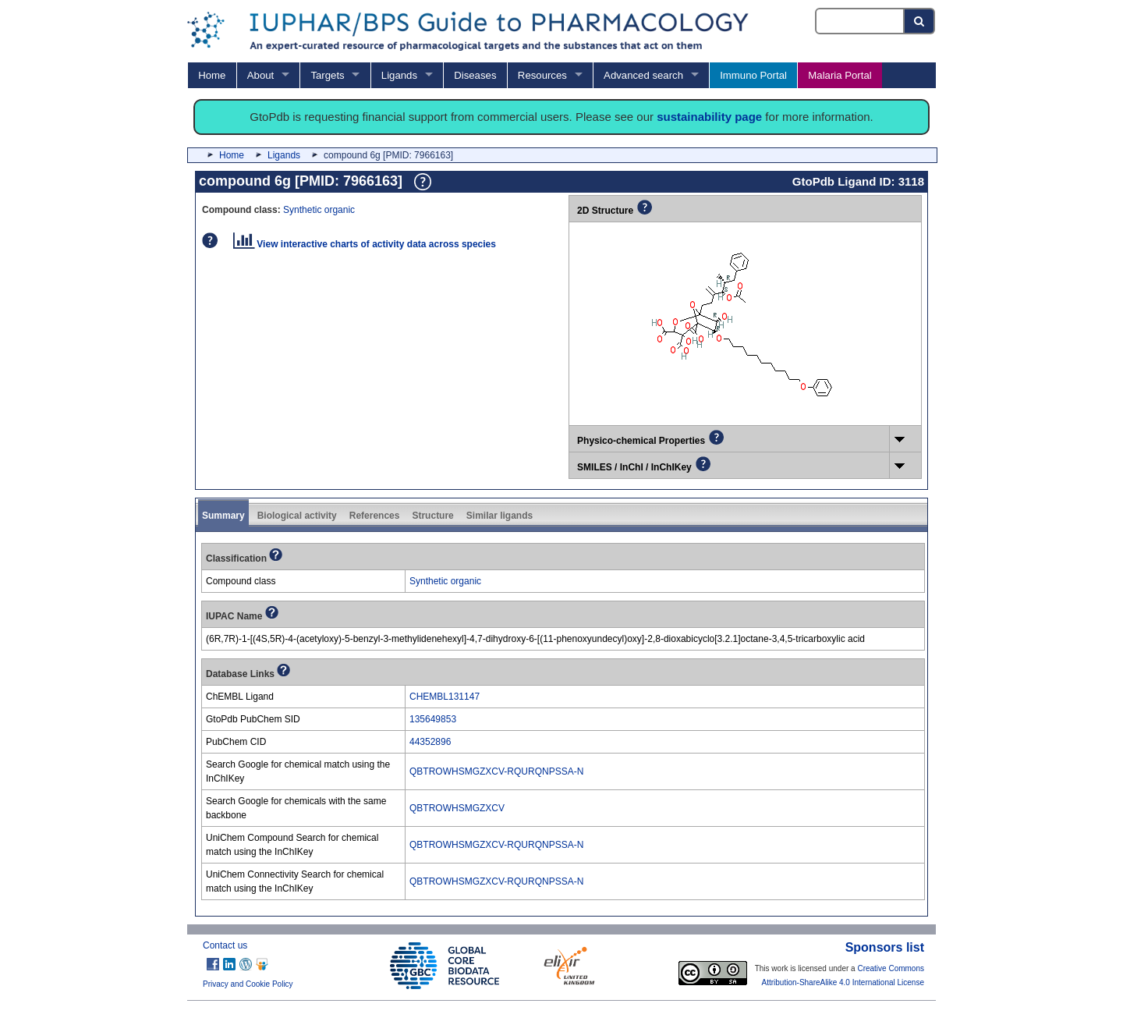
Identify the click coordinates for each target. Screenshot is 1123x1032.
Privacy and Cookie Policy (248, 984)
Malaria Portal (839, 75)
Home (211, 75)
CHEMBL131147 (444, 696)
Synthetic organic (319, 209)
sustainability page (709, 116)
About (260, 75)
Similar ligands (499, 515)
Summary (223, 515)
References (374, 515)
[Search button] (920, 21)
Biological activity (297, 515)
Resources (542, 75)
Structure (432, 515)
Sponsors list (884, 947)
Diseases (475, 75)
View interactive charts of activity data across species (364, 244)
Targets (327, 75)
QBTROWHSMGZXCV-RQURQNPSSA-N (496, 771)
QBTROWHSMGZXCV (457, 808)
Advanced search (643, 75)
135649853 (432, 719)
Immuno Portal (753, 75)
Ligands (399, 75)
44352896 (430, 741)
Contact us (225, 945)
